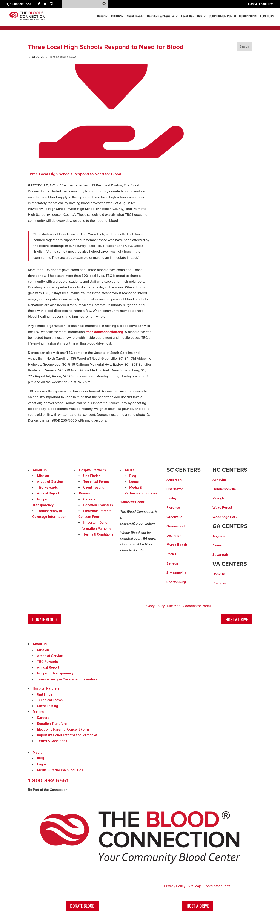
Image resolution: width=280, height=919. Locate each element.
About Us (186, 16)
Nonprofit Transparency (55, 673)
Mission (43, 476)
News (200, 16)
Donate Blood (44, 619)
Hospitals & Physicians (161, 16)
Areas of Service (50, 482)
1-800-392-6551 (133, 502)
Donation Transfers (98, 505)
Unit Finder (91, 476)
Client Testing (93, 487)
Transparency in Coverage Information (67, 679)
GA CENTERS (229, 526)
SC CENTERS (183, 469)
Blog (132, 476)
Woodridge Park (224, 517)
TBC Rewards (47, 487)
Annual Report (48, 493)
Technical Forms (96, 482)
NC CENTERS (229, 469)
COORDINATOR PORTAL (222, 16)
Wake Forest (222, 507)
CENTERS (116, 16)
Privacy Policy (154, 606)
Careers (89, 499)
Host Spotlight (58, 57)
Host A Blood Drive (261, 4)
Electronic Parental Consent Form (63, 729)
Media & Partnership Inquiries (60, 770)
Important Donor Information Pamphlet (67, 735)
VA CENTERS (229, 564)
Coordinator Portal (197, 606)
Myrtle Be (174, 545)
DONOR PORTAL (248, 16)
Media (130, 470)
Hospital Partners (92, 470)
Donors (101, 16)
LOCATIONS (267, 16)
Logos (134, 482)
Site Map (173, 606)
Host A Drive (237, 619)
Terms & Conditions (98, 534)
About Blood (134, 16)
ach (184, 545)
